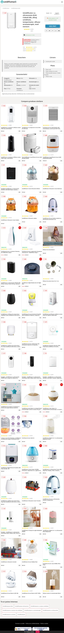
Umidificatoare (6, 8)
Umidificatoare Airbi (15, 8)
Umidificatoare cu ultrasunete (50, 610)
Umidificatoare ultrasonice (22, 606)
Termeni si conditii (20, 623)
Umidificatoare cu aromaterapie (32, 610)
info (19, 131)
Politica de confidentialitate (32, 623)
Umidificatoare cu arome (9, 614)
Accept (37, 632)
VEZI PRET (52, 26)
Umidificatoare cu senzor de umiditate (12, 610)
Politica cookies (44, 623)
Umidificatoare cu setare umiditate (39, 606)
